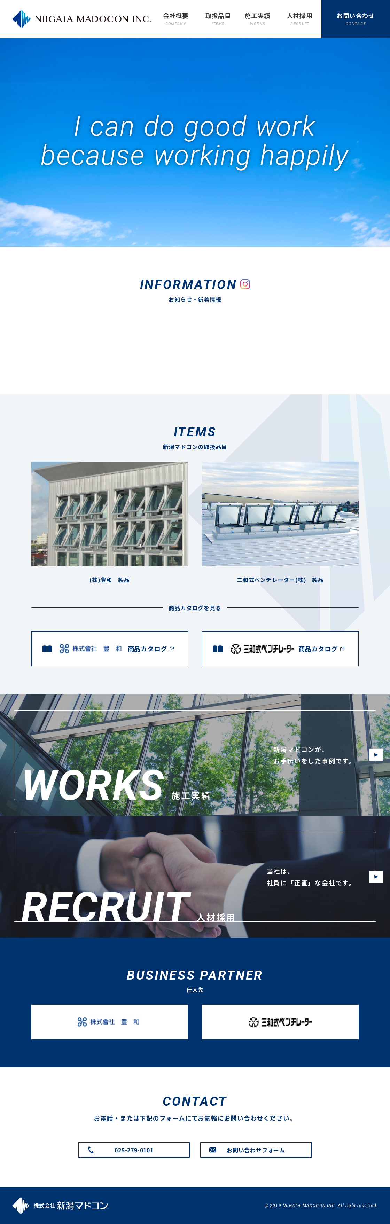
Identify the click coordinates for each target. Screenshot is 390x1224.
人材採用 (299, 19)
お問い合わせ (356, 19)
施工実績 (257, 19)
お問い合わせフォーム (256, 1150)
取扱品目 (218, 19)
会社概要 (176, 19)
